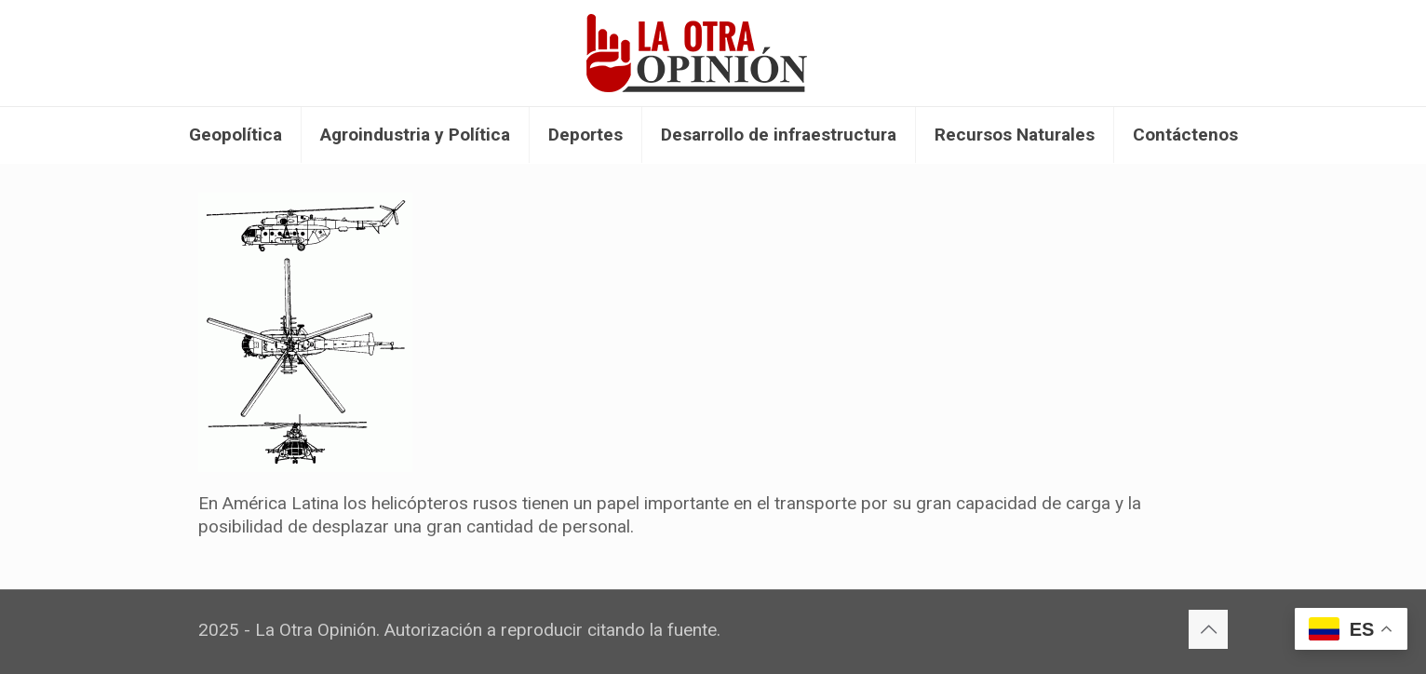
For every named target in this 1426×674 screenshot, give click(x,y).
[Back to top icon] (1208, 629)
